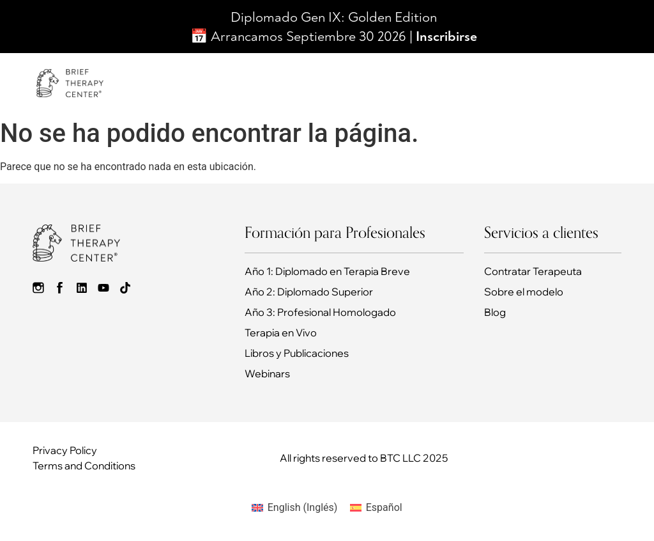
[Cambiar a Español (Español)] (376, 508)
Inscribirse (446, 36)
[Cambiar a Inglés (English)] (294, 508)
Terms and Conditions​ (84, 465)
